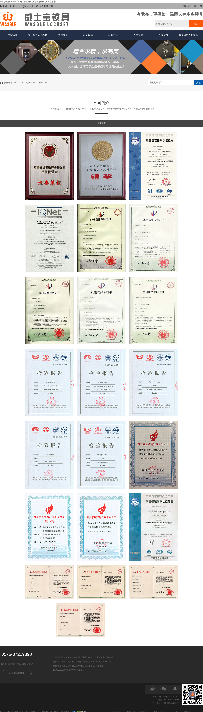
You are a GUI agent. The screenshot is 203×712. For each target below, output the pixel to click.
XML (201, 6)
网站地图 (187, 6)
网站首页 (12, 35)
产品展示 (88, 35)
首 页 (21, 82)
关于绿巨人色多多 (37, 35)
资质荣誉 (63, 35)
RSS (195, 6)
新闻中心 (113, 35)
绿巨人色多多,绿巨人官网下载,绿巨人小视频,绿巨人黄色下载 (28, 1)
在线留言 (163, 35)
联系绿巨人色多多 (188, 35)
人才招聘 (138, 35)
